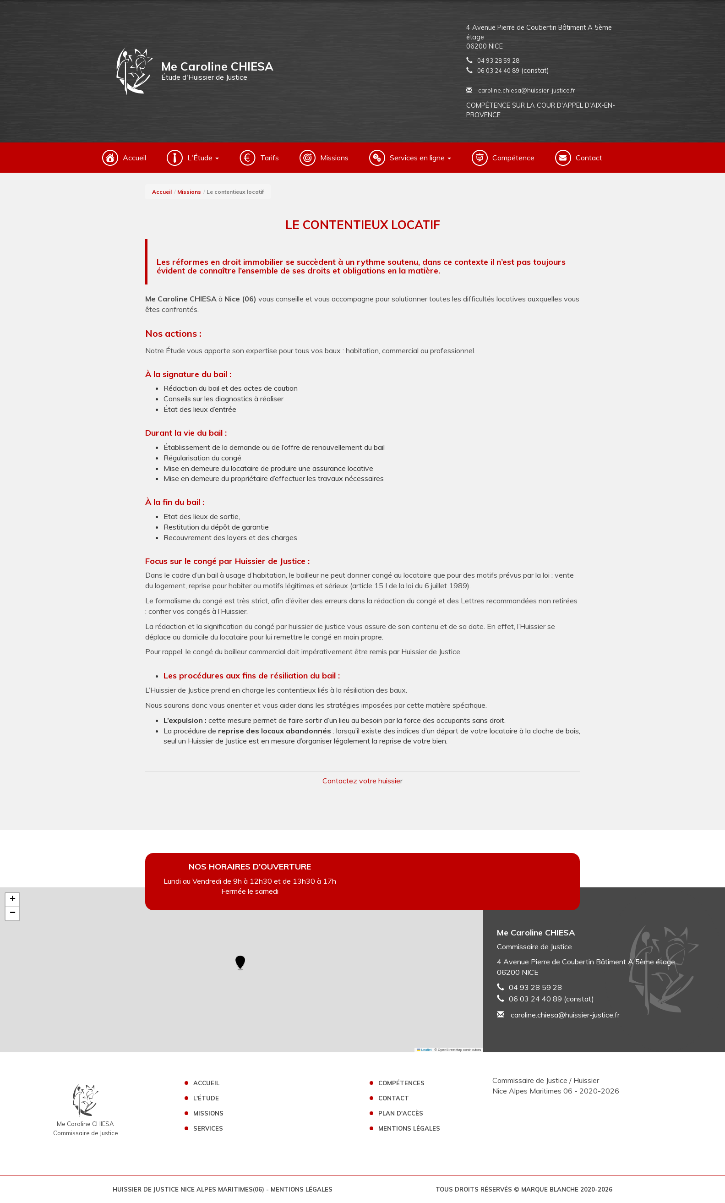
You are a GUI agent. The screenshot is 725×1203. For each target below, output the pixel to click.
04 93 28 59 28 (498, 60)
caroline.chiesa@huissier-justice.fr (520, 90)
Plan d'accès (400, 1113)
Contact (589, 157)
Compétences (401, 1083)
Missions (334, 157)
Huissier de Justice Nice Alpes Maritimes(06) (189, 1189)
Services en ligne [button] (420, 157)
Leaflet (424, 1050)
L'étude (206, 1098)
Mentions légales (409, 1128)
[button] (240, 963)
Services (208, 1128)
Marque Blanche (549, 1189)
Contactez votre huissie (361, 780)
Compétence (513, 157)
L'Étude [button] (203, 157)
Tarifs (269, 157)
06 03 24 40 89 (498, 70)
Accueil (134, 157)
